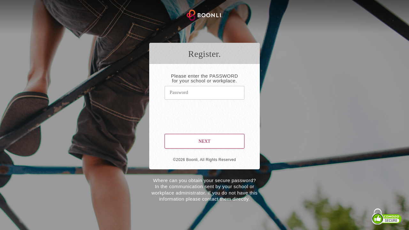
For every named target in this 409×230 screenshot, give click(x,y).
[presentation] (205, 113)
